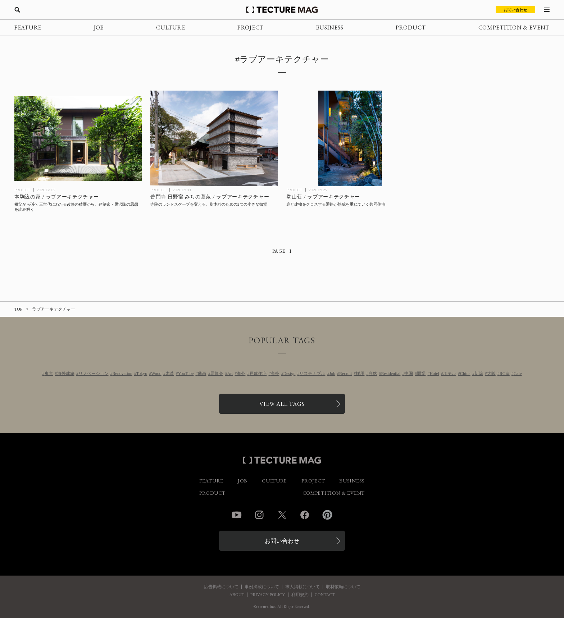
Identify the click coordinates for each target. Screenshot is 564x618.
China (465, 373)
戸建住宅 (258, 373)
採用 (360, 373)
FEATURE (27, 27)
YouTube (186, 373)
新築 (478, 373)
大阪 (491, 373)
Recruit (345, 373)
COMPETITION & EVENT (514, 27)
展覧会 (216, 373)
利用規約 (300, 594)
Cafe (518, 373)
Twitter (282, 515)
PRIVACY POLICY (267, 594)
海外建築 (65, 373)
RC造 (505, 373)
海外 (241, 373)
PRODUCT (411, 27)
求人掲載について (302, 587)
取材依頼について (343, 587)
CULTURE (170, 27)
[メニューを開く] (547, 10)
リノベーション (93, 373)
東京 (49, 373)
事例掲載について (262, 587)
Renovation (122, 373)
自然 (372, 373)
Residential (390, 373)
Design (289, 373)
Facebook (305, 515)
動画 (201, 373)
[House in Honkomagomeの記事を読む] (78, 138)
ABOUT (236, 594)
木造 (169, 373)
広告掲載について (221, 587)
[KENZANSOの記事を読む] (350, 138)
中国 (408, 373)
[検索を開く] (17, 10)
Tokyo (141, 373)
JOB (99, 27)
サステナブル (312, 373)
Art (230, 373)
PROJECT (250, 27)
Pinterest (327, 515)
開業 (421, 373)
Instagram (259, 515)
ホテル (449, 373)
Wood (156, 373)
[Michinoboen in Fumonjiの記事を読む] (214, 138)
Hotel (434, 373)
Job (332, 373)
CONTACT (325, 594)
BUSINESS (330, 27)
